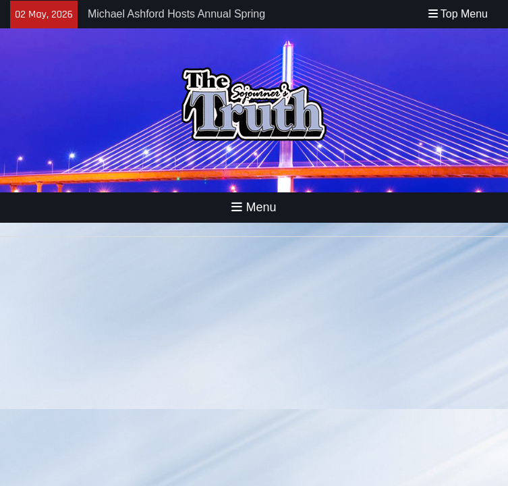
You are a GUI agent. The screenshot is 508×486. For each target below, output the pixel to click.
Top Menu (458, 14)
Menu (253, 207)
